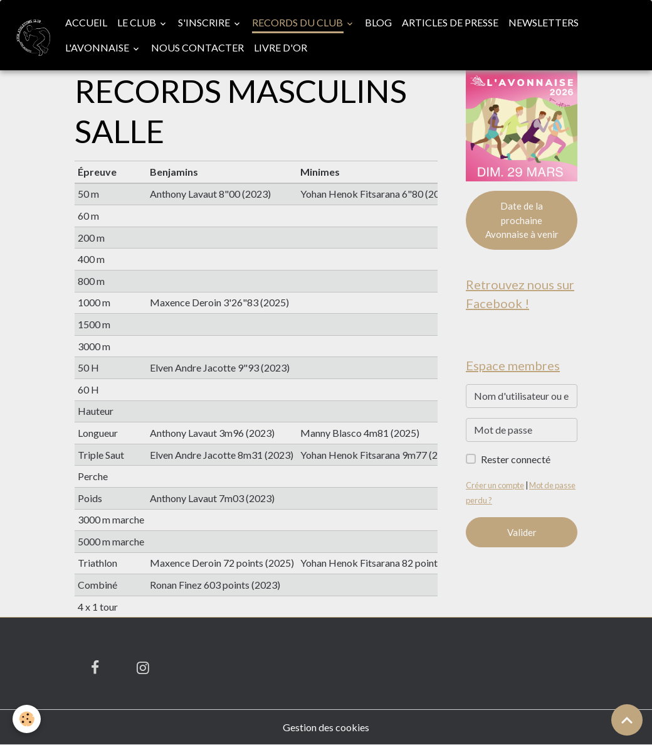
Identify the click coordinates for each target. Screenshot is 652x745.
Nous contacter (197, 47)
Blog (378, 22)
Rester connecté (515, 459)
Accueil (86, 22)
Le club (137, 22)
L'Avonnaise (98, 47)
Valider (522, 532)
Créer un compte (495, 485)
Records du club (298, 22)
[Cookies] (27, 719)
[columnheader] (111, 172)
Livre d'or (280, 47)
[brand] (30, 35)
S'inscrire (205, 22)
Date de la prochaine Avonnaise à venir (522, 220)
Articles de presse (450, 22)
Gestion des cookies (326, 727)
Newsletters (543, 22)
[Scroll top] (627, 720)
